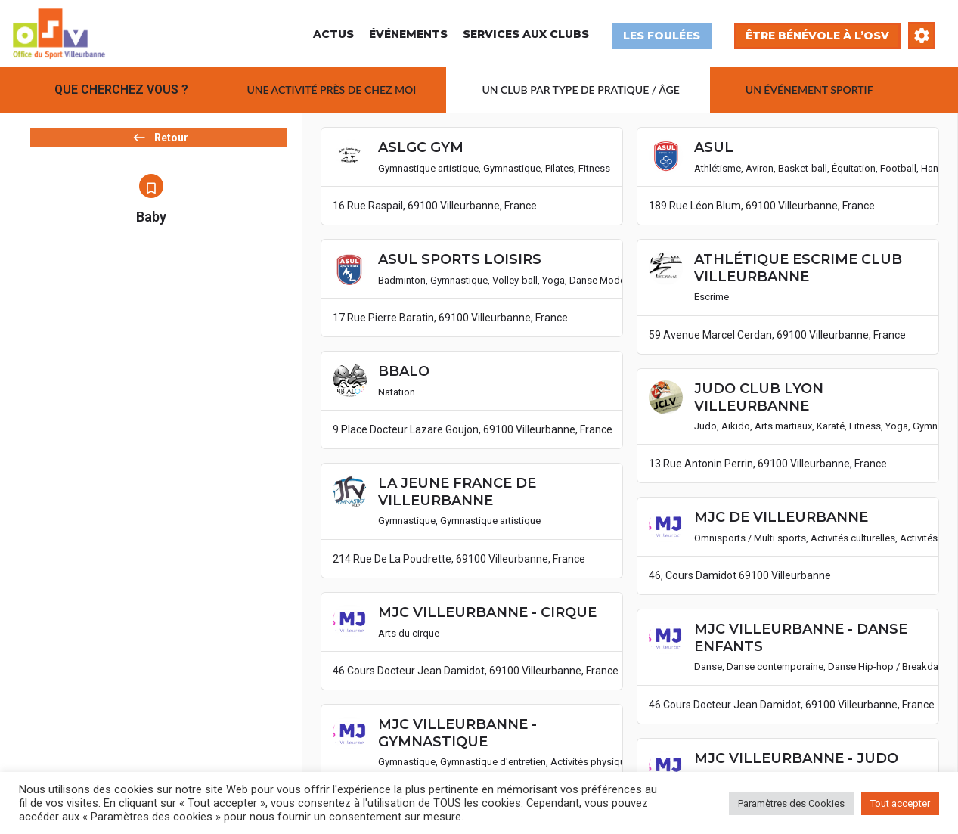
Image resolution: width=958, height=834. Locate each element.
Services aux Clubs (526, 34)
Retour (151, 153)
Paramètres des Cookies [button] (791, 803)
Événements (408, 34)
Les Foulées (661, 35)
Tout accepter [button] (900, 803)
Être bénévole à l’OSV (817, 35)
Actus (333, 34)
